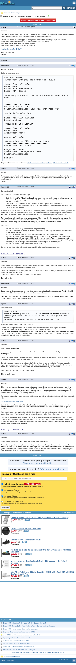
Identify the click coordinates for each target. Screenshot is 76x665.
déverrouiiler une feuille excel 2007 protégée (19, 650)
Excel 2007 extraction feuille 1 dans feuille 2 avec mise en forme (26, 623)
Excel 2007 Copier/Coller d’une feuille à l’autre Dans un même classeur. (29, 626)
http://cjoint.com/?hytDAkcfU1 (11, 49)
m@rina (3, 303)
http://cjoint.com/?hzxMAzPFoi (12, 401)
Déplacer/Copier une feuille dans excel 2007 (19, 632)
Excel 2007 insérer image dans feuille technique (20, 629)
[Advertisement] (38, 600)
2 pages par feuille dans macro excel (16, 638)
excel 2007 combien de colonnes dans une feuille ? (21, 635)
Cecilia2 (3, 27)
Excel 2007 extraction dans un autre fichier (18, 647)
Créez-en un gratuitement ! (53, 469)
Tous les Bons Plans (67, 513)
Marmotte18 (5, 65)
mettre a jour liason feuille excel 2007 (16, 641)
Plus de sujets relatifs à (38, 653)
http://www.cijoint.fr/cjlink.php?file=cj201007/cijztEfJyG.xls (47, 163)
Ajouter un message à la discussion (38, 20)
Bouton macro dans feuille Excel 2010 (16, 644)
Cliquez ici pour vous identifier (37, 463)
